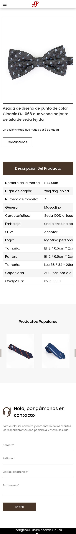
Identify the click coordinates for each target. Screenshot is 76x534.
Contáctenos (17, 142)
